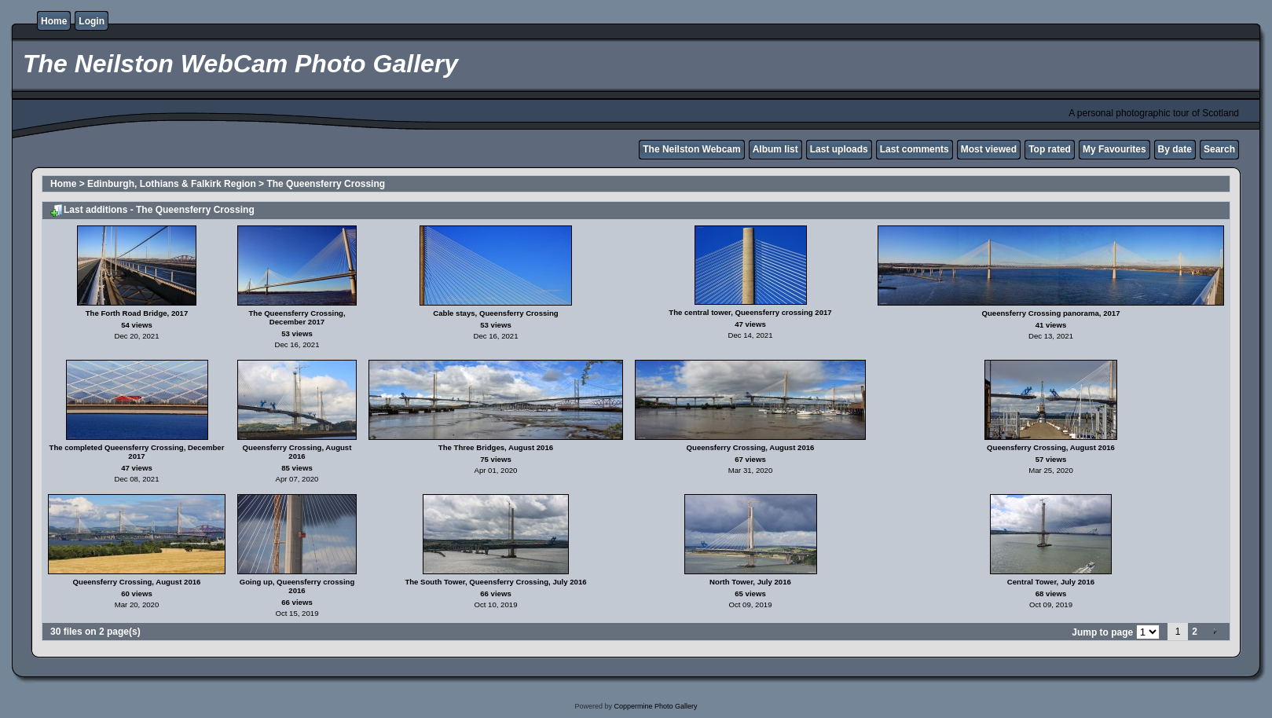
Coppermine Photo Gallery (655, 706)
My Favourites (1114, 149)
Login (91, 21)
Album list (775, 149)
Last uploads (839, 149)
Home (54, 21)
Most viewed (989, 149)
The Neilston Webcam (691, 149)
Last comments (914, 149)
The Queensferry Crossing (325, 183)
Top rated (1049, 149)
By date (1175, 149)
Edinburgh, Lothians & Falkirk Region (171, 183)
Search (1219, 149)
